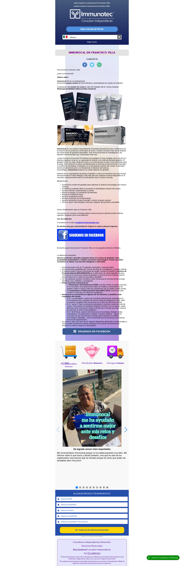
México (69, 37)
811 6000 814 (93, 553)
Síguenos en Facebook (92, 331)
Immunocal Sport (66, 510)
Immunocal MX (65, 499)
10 (107, 487)
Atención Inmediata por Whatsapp (163, 558)
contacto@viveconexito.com (87, 223)
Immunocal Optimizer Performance (73, 522)
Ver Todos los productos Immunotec (92, 530)
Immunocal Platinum (67, 505)
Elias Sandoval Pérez (91, 29)
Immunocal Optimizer (67, 516)
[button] (126, 429)
